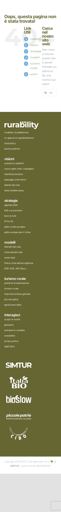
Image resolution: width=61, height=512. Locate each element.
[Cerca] (45, 92)
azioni (34, 74)
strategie (35, 51)
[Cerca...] (49, 92)
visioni (34, 45)
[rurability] (22, 122)
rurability (35, 39)
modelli (35, 57)
